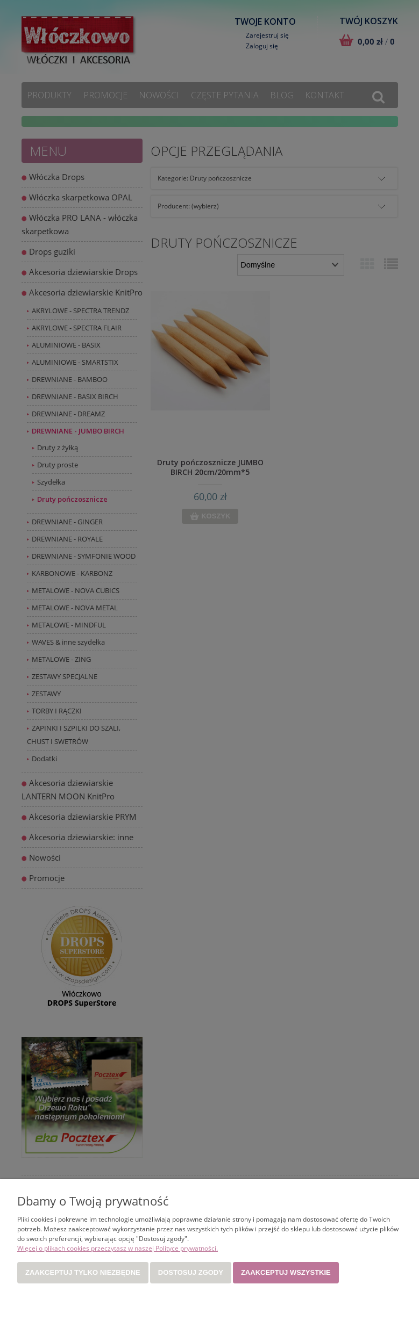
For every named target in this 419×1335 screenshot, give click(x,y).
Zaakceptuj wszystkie (286, 1272)
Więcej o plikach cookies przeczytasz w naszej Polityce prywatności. (117, 1248)
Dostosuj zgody (190, 1272)
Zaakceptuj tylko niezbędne (82, 1272)
